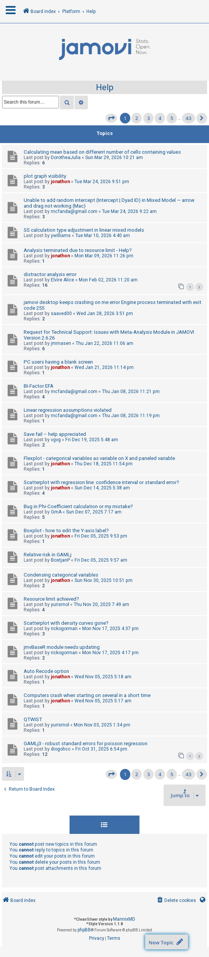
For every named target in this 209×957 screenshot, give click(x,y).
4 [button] (160, 118)
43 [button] (188, 118)
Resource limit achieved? (51, 599)
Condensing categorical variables (61, 575)
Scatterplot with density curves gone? (66, 623)
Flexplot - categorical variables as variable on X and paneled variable (99, 458)
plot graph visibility (45, 176)
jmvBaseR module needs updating (62, 647)
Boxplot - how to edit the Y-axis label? (66, 530)
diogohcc (61, 749)
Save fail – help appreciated (55, 434)
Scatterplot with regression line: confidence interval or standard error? (101, 482)
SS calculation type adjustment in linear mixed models (84, 230)
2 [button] (136, 118)
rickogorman (64, 628)
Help (104, 87)
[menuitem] (176, 900)
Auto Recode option (46, 671)
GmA (56, 512)
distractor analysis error (50, 274)
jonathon (60, 181)
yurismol (60, 604)
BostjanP (60, 560)
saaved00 (61, 313)
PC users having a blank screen (58, 362)
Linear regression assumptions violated (68, 410)
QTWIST (33, 719)
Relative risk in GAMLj (47, 554)
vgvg (56, 439)
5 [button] (171, 118)
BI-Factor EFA (38, 386)
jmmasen (61, 343)
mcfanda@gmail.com (74, 211)
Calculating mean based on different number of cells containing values (102, 152)
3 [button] (148, 118)
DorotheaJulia (66, 157)
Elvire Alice (62, 280)
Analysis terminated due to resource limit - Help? (78, 250)
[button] (111, 118)
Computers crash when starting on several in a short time (87, 695)
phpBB (84, 930)
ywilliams (61, 235)
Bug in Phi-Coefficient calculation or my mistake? (78, 506)
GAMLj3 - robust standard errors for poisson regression (85, 743)
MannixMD (124, 919)
